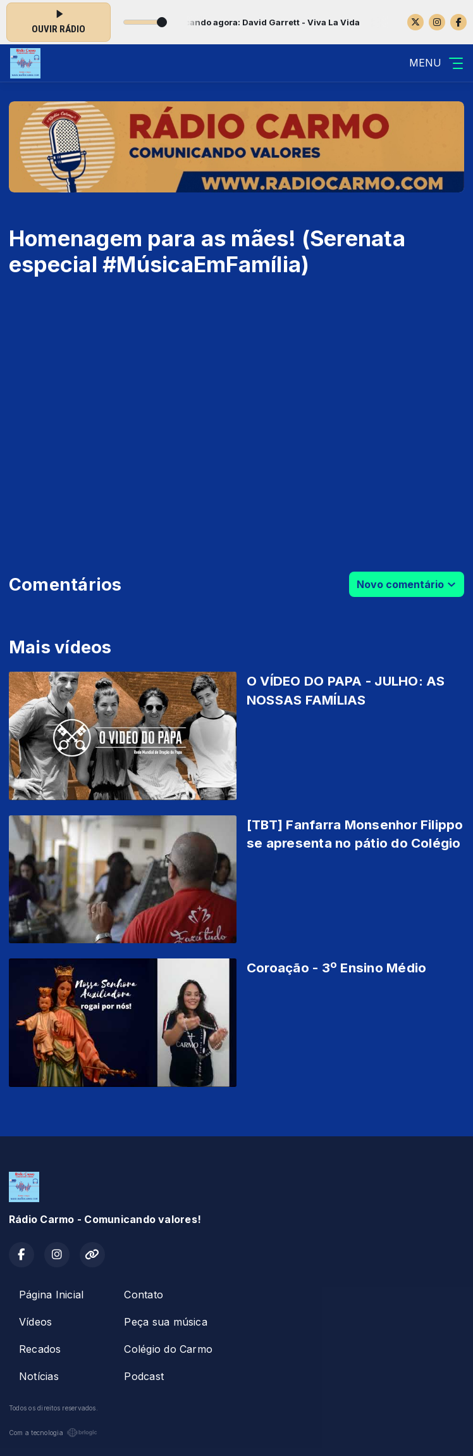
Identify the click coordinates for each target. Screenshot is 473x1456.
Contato (143, 1294)
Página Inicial (51, 1294)
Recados (40, 1349)
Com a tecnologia (53, 1432)
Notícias (39, 1376)
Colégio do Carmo (168, 1349)
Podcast (144, 1376)
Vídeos (35, 1321)
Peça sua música (165, 1321)
